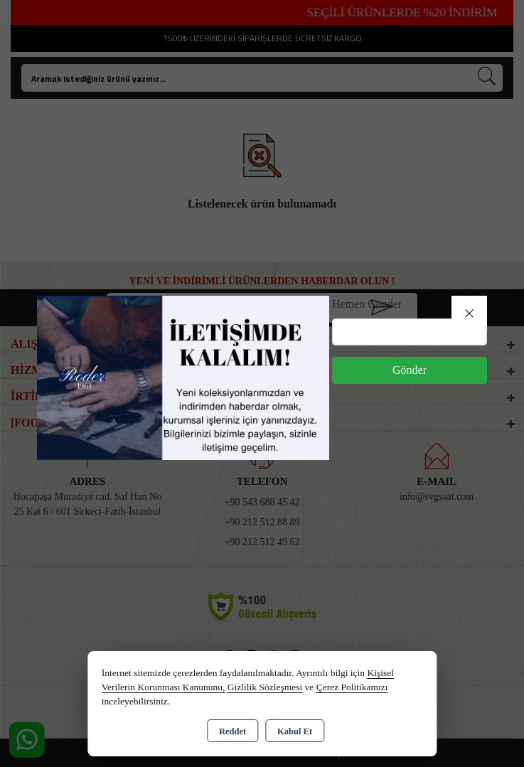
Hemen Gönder (367, 304)
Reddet (232, 731)
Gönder (409, 370)
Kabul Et (294, 731)
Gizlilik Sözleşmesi (265, 687)
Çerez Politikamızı (352, 687)
